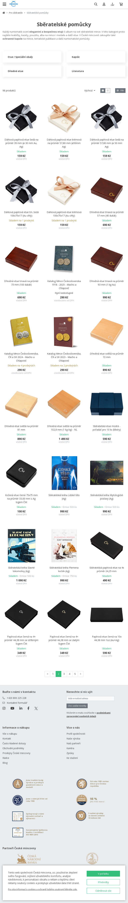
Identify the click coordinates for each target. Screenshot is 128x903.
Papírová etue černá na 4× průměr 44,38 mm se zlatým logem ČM (64, 640)
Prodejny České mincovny (16, 753)
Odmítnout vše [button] (103, 890)
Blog (5, 762)
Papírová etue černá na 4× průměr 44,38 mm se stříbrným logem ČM (21, 640)
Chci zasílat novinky (77, 705)
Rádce (5, 757)
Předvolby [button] (103, 882)
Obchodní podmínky (13, 748)
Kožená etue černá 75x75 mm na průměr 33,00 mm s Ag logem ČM (21, 499)
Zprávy (70, 753)
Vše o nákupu (9, 733)
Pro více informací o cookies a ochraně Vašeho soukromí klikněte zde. (42, 889)
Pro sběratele (16, 12)
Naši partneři (73, 743)
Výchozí (88, 90)
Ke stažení (72, 757)
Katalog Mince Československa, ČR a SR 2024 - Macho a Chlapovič (21, 357)
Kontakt (6, 738)
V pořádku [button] (103, 873)
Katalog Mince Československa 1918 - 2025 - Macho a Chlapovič (64, 285)
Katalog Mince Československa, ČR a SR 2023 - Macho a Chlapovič (64, 357)
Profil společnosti (75, 733)
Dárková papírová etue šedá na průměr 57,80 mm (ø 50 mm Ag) (107, 143)
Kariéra (70, 748)
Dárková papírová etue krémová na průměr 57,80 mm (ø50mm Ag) (64, 143)
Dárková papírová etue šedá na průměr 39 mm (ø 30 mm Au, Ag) (21, 143)
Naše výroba (73, 738)
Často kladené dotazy (14, 743)
